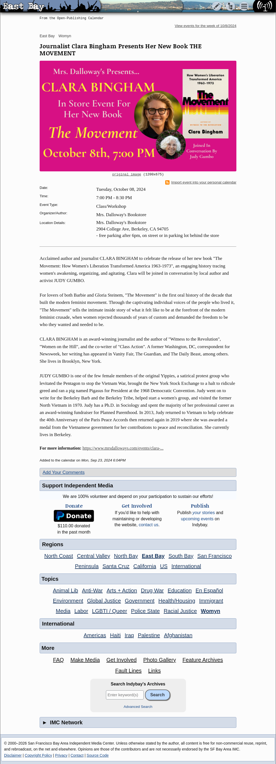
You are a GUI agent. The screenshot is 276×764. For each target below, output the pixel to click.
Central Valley (93, 556)
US (164, 566)
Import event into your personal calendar (200, 182)
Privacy (61, 755)
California (144, 566)
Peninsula (87, 566)
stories (203, 512)
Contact (77, 755)
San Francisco (214, 556)
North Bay (126, 556)
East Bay (47, 36)
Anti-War (92, 590)
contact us (148, 524)
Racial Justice (180, 611)
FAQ (58, 660)
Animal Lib (65, 590)
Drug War (152, 590)
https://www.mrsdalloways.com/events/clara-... (123, 448)
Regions (52, 544)
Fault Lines (128, 671)
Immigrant (211, 601)
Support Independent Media (77, 485)
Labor (81, 611)
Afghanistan (178, 635)
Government (139, 601)
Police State (145, 611)
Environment (68, 601)
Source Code (98, 755)
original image (126, 174)
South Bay (180, 556)
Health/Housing (176, 601)
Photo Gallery (159, 660)
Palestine (149, 635)
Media (63, 611)
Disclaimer (13, 755)
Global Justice (104, 601)
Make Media (85, 660)
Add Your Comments (64, 472)
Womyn (64, 36)
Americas (95, 635)
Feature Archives (202, 660)
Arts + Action (122, 590)
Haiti (115, 635)
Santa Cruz (115, 566)
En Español (209, 590)
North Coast (58, 556)
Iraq (129, 635)
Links (154, 671)
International (186, 566)
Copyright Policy (38, 755)
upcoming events (197, 519)
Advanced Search (138, 707)
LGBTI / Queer (109, 611)
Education (180, 590)
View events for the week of (205, 26)
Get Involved (121, 660)
